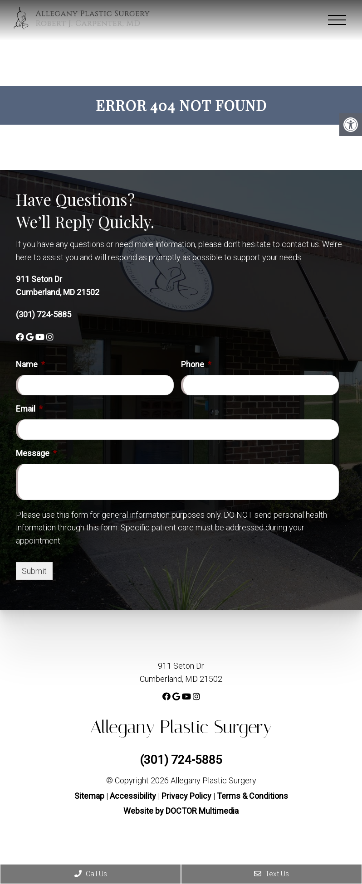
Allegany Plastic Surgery (181, 727)
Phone (196, 364)
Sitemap (89, 796)
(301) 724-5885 (43, 314)
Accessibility (133, 796)
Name (30, 364)
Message (36, 453)
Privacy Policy (187, 796)
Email (29, 408)
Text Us (271, 873)
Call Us (90, 873)
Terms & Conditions (252, 796)
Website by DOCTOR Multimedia (181, 811)
